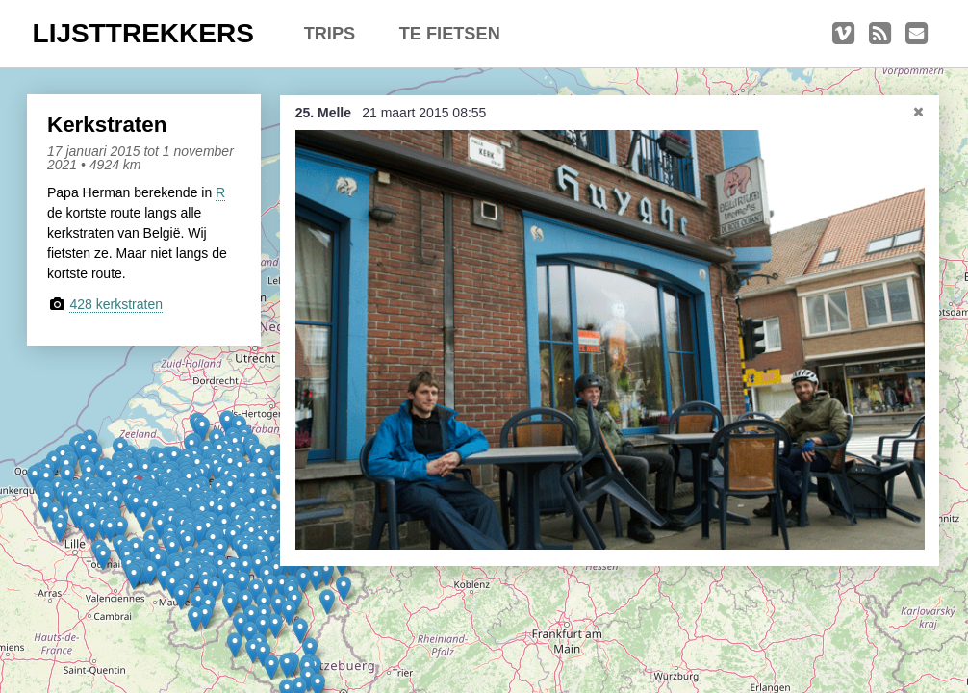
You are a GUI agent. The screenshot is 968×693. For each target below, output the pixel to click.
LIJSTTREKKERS (143, 33)
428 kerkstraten (116, 304)
